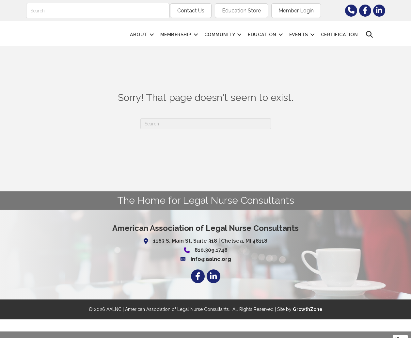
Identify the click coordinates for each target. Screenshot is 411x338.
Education (262, 43)
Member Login (296, 11)
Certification (339, 43)
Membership (176, 43)
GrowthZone (308, 328)
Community (219, 43)
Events (298, 43)
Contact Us (190, 11)
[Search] (97, 10)
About (139, 43)
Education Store (241, 11)
